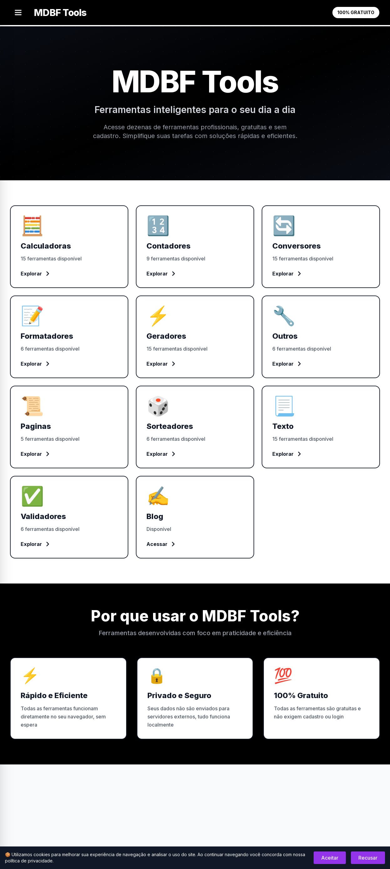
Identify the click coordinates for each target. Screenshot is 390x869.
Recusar (367, 858)
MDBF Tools (60, 12)
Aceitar (329, 858)
